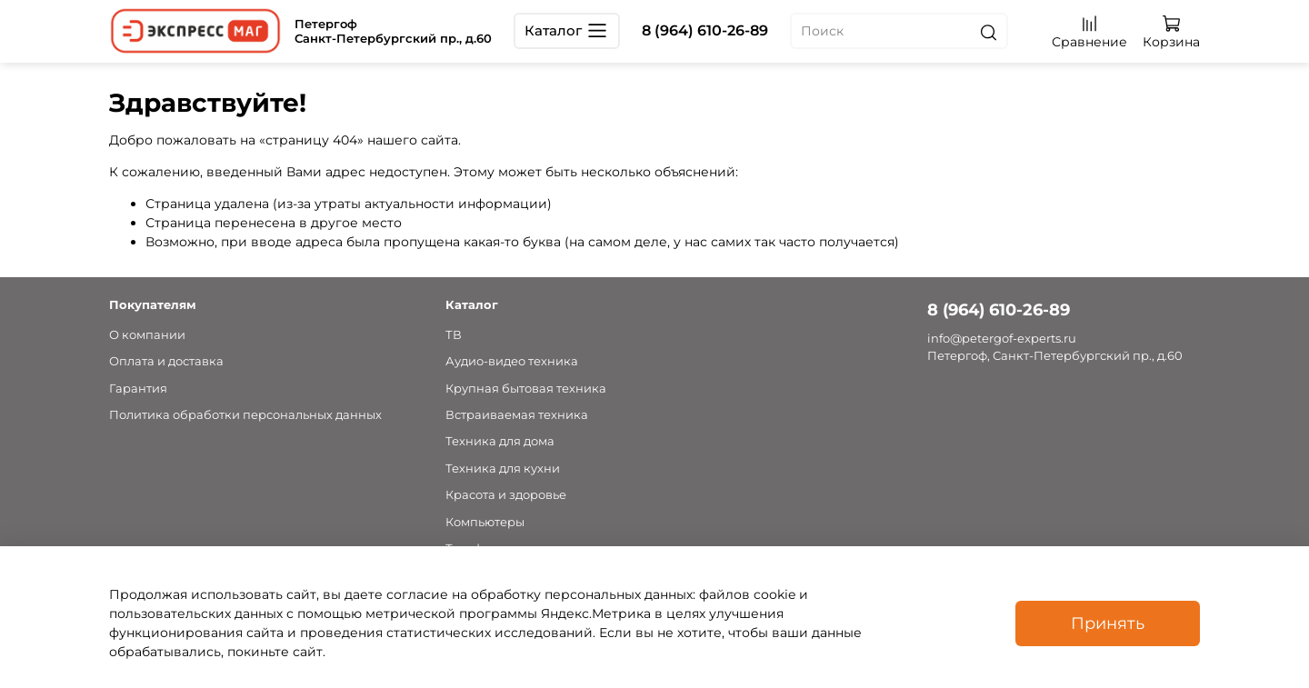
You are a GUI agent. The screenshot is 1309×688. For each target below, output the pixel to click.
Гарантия (138, 388)
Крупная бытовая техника (525, 388)
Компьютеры (485, 522)
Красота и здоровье (505, 495)
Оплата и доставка (166, 361)
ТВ (453, 335)
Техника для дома (500, 441)
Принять (1107, 623)
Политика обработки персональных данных (245, 415)
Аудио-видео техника (511, 361)
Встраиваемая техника (516, 415)
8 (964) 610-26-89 (705, 30)
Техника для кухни (502, 468)
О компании (147, 335)
